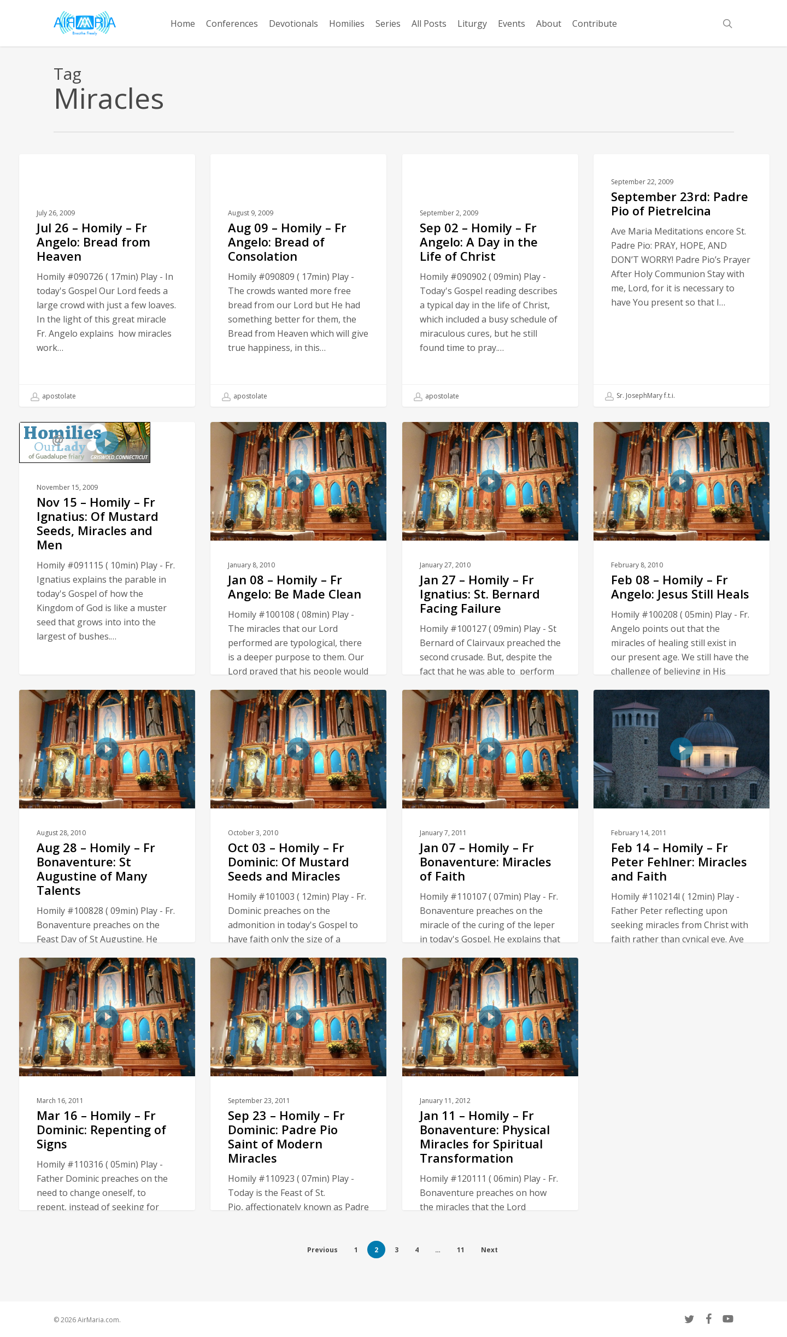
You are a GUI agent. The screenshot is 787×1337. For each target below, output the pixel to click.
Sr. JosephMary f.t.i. (640, 396)
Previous (322, 1249)
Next (489, 1249)
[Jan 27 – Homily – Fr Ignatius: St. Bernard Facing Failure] (490, 640)
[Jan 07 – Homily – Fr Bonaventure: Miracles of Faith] (490, 908)
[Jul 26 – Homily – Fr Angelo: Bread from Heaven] (107, 280)
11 (461, 1249)
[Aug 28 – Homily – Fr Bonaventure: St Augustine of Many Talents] (107, 908)
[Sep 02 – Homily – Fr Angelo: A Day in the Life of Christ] (490, 280)
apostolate (53, 396)
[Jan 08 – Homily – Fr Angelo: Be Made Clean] (298, 640)
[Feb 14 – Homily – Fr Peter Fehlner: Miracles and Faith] (682, 908)
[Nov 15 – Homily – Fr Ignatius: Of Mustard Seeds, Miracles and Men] (107, 601)
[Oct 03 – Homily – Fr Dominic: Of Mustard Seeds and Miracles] (298, 908)
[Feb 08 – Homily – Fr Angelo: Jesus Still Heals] (682, 640)
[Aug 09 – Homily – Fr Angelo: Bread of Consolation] (298, 280)
